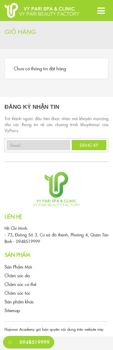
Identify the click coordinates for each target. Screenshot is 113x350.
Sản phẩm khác (19, 301)
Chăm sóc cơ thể (20, 284)
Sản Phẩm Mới (18, 266)
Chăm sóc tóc (17, 293)
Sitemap (12, 310)
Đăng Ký (89, 145)
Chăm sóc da (17, 275)
